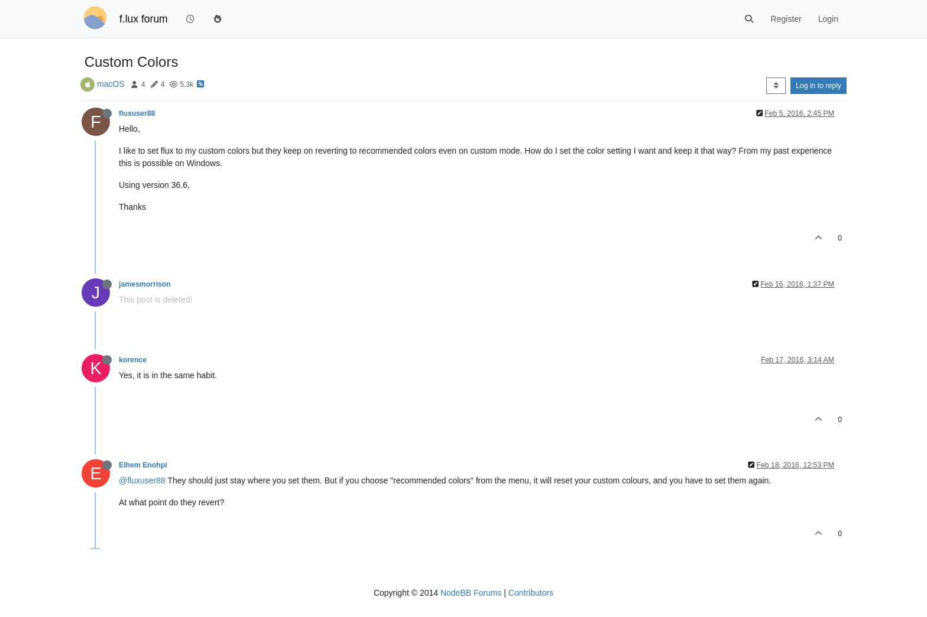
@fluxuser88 (142, 480)
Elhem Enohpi (143, 465)
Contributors (530, 592)
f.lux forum (143, 19)
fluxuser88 (137, 113)
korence (133, 360)
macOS (111, 84)
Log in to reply (818, 86)
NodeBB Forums (470, 592)
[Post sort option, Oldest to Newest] (776, 85)
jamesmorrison (145, 284)
